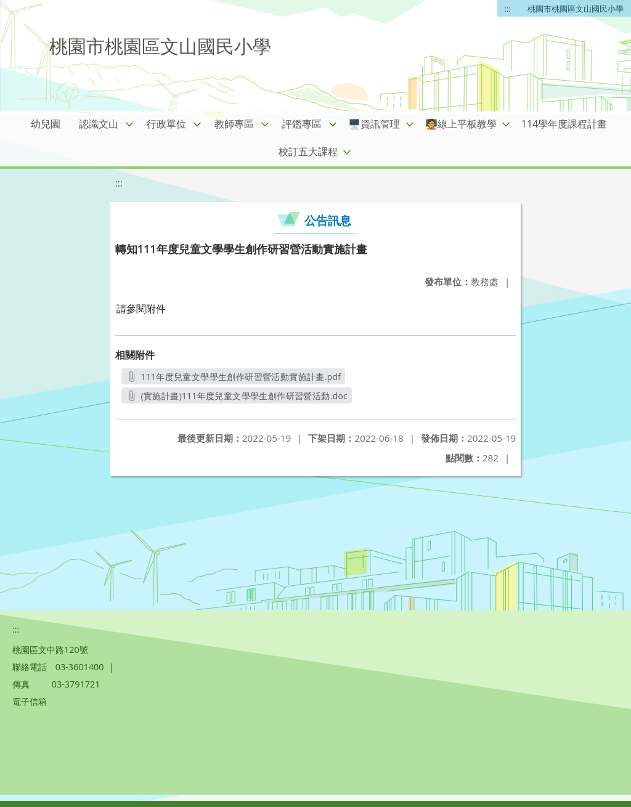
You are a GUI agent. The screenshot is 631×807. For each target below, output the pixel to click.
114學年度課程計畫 (564, 124)
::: (508, 8)
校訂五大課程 (308, 151)
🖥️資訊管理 (374, 124)
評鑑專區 (302, 124)
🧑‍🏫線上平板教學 (461, 124)
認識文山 (98, 124)
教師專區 (234, 124)
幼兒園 (45, 124)
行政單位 (166, 124)
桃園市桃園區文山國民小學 (575, 8)
